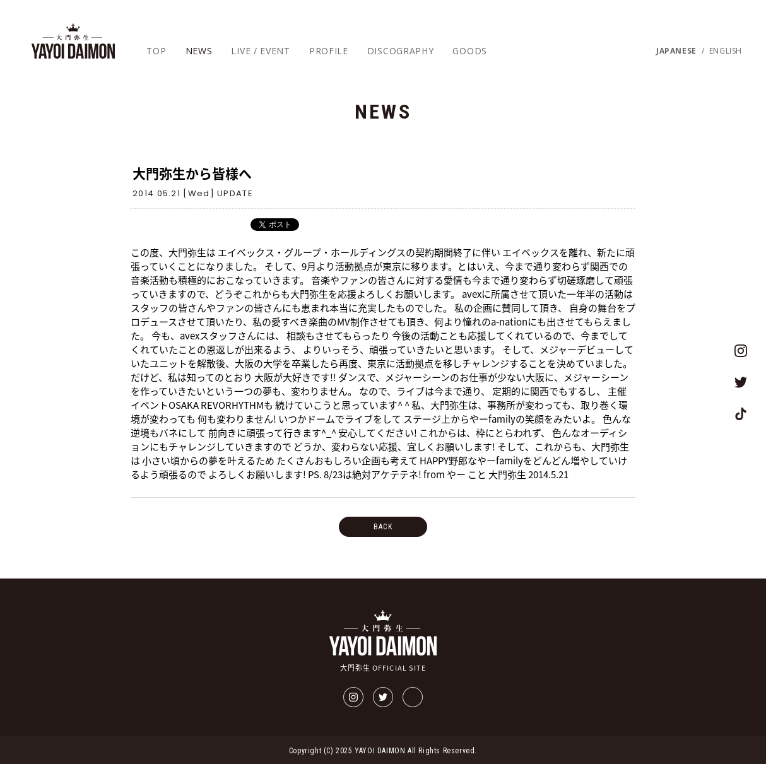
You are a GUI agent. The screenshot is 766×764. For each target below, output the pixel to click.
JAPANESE (676, 51)
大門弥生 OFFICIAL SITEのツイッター (741, 382)
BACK (383, 526)
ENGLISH (725, 51)
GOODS (469, 51)
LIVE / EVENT (260, 51)
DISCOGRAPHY (400, 51)
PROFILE (328, 51)
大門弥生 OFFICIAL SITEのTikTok (741, 414)
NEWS (199, 51)
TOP (156, 51)
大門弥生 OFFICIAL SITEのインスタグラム (741, 351)
